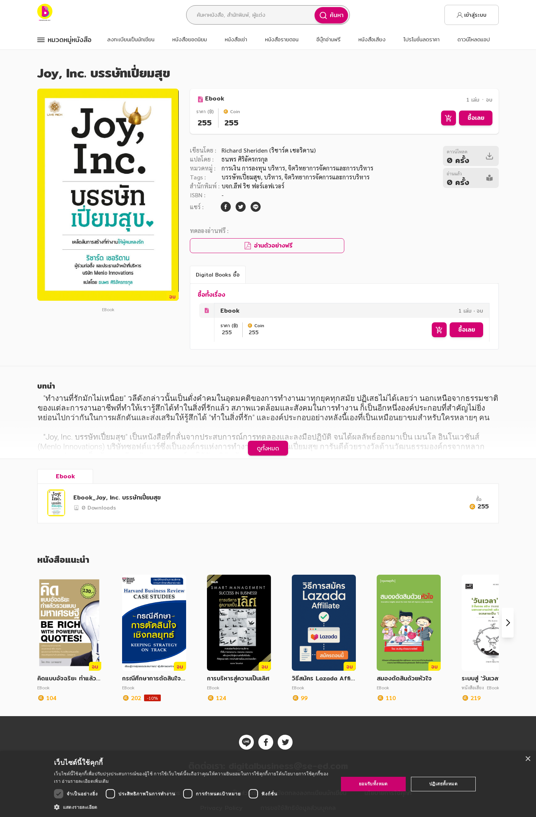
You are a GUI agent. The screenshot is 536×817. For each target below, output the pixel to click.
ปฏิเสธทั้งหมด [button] (443, 784)
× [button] (527, 759)
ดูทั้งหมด (268, 448)
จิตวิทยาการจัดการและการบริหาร (327, 177)
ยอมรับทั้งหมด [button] (373, 784)
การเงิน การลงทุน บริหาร (253, 168)
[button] (192, 806)
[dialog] (268, 784)
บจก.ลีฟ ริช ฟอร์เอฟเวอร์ (252, 186)
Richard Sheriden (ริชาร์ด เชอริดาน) (268, 150)
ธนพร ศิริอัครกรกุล (244, 159)
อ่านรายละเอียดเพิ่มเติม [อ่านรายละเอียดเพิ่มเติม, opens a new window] (85, 781)
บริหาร (272, 177)
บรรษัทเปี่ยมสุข (241, 177)
